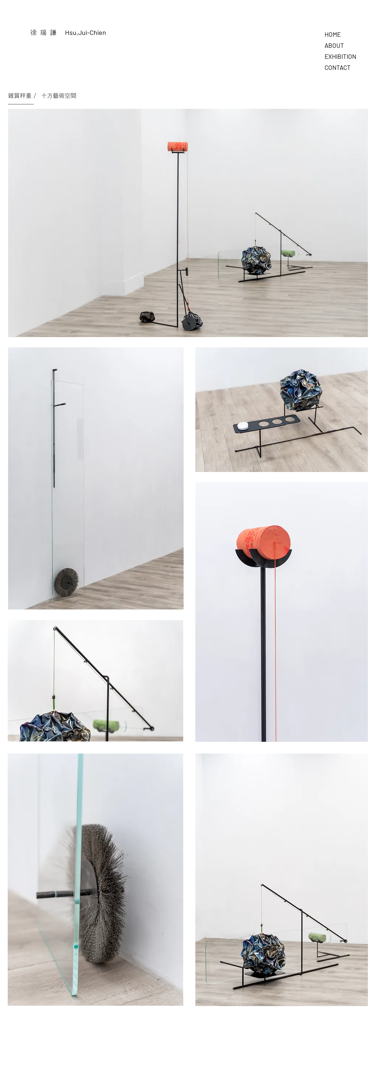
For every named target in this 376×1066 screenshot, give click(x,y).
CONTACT (338, 67)
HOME (333, 34)
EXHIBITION (340, 56)
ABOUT (334, 45)
